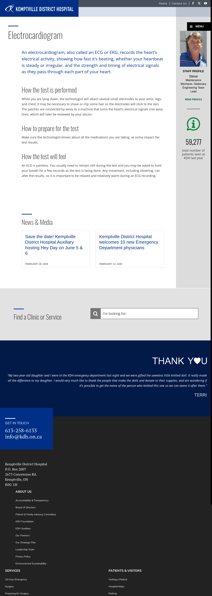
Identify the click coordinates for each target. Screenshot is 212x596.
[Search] (95, 313)
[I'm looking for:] (144, 313)
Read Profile (193, 99)
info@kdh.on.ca (23, 436)
